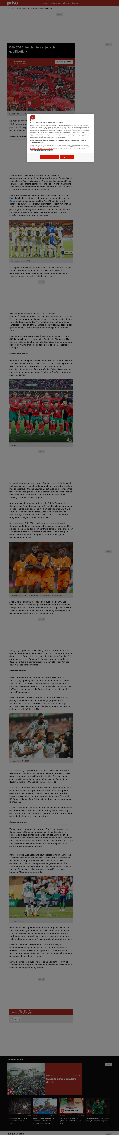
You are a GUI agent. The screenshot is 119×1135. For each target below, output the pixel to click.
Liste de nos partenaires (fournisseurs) (41, 150)
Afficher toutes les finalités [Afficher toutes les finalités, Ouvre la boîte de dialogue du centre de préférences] (49, 157)
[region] (60, 138)
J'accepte (67, 157)
